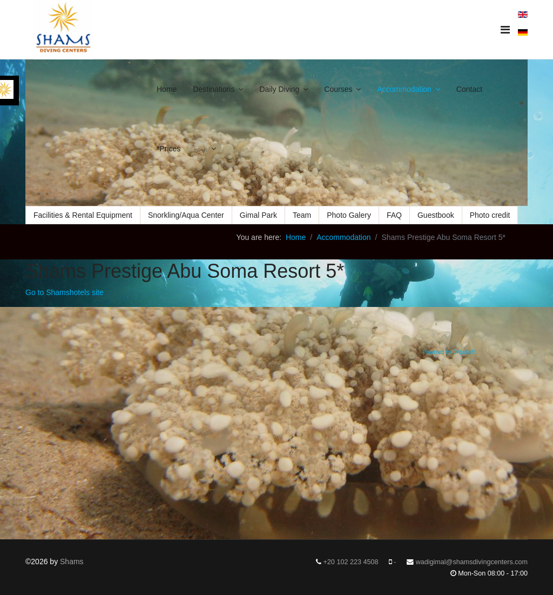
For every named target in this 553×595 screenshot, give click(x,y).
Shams (72, 561)
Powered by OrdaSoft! (449, 352)
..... (202, 148)
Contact (469, 89)
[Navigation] (505, 29)
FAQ (394, 215)
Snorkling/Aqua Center (186, 215)
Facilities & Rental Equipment (82, 215)
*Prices (168, 148)
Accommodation (404, 89)
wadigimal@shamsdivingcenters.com (472, 562)
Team (302, 215)
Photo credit (490, 215)
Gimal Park (258, 215)
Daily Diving (279, 89)
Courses (338, 89)
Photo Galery (349, 215)
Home (167, 89)
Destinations (213, 89)
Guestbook (435, 215)
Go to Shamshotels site (64, 292)
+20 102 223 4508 (351, 562)
